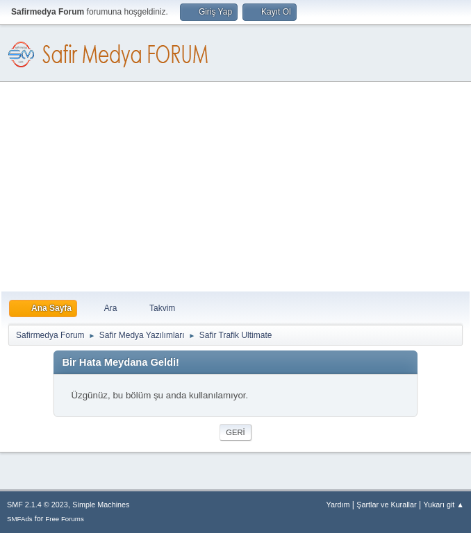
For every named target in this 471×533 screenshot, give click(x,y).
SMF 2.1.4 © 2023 (37, 504)
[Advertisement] (235, 187)
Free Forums (64, 519)
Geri (235, 432)
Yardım (338, 504)
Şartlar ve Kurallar (386, 504)
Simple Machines (100, 504)
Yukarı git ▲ (443, 504)
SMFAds (20, 519)
